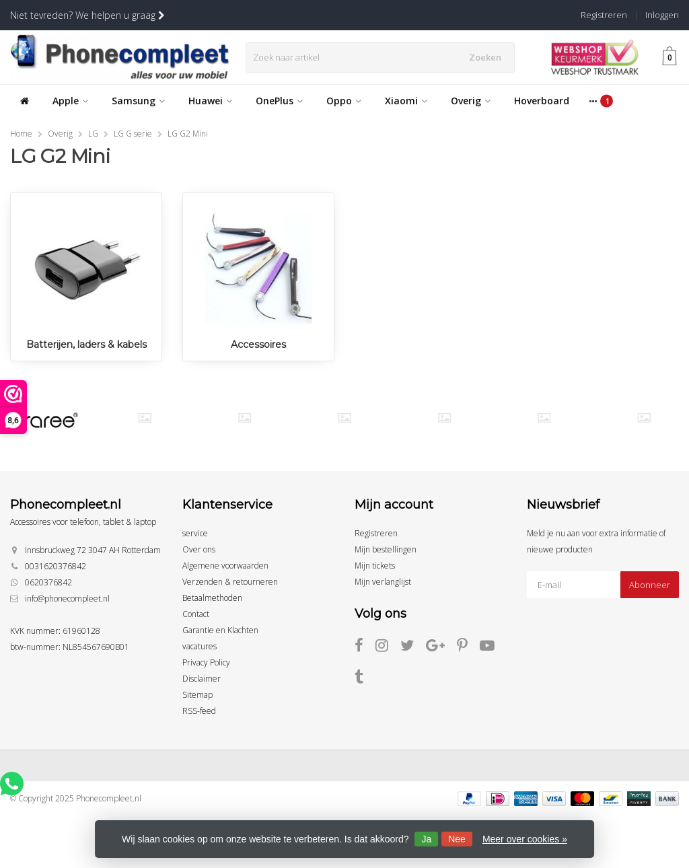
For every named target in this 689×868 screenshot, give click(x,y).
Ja (426, 839)
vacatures (199, 646)
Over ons (198, 549)
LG (93, 133)
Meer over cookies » (524, 839)
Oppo (343, 100)
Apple (70, 100)
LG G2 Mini (188, 133)
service (195, 533)
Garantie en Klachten (220, 630)
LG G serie (133, 133)
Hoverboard (541, 100)
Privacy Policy (206, 662)
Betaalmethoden (212, 598)
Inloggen (662, 15)
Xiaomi (406, 100)
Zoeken (488, 57)
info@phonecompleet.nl (67, 598)
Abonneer (649, 585)
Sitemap (197, 694)
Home (21, 133)
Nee (457, 839)
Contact (195, 614)
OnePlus (279, 100)
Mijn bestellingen (385, 549)
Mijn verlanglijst (383, 581)
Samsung (138, 100)
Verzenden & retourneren (230, 581)
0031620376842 (55, 566)
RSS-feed (199, 711)
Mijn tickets (375, 565)
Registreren (604, 15)
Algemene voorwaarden (225, 565)
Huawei (210, 100)
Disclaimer (201, 678)
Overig (471, 100)
